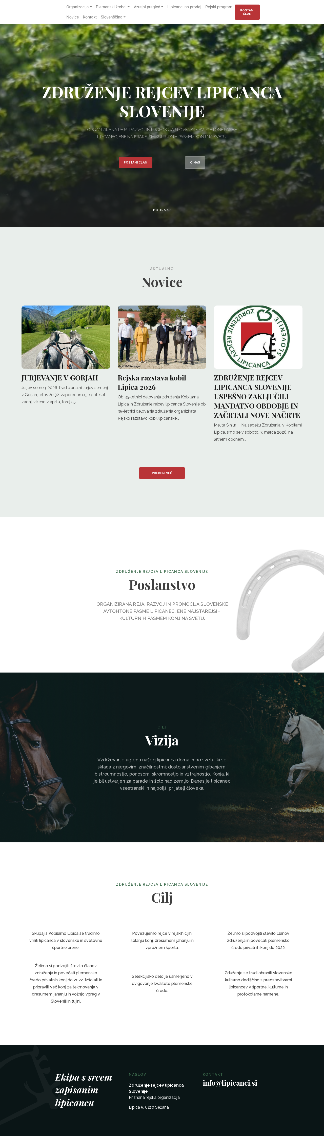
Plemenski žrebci (111, 7)
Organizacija (77, 7)
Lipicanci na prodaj (184, 7)
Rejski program (218, 7)
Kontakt (90, 17)
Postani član (247, 12)
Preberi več (162, 473)
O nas (195, 162)
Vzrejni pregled (147, 7)
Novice (72, 17)
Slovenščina (111, 17)
